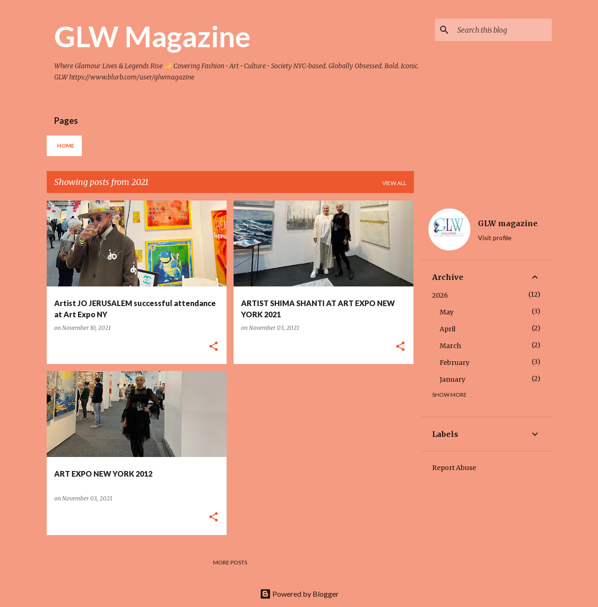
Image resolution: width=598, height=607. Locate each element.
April (448, 329)
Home (65, 145)
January (452, 379)
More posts (230, 562)
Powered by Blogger (299, 593)
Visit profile (495, 238)
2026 (440, 295)
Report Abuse (454, 468)
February (455, 362)
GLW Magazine (152, 36)
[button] (213, 347)
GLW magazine (508, 223)
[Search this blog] (503, 30)
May (447, 312)
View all (394, 182)
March (450, 346)
